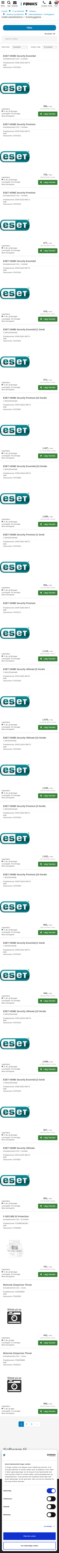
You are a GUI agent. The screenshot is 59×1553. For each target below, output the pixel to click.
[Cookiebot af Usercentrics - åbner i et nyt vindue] (42, 1455)
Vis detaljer (48, 1526)
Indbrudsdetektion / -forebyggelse (41, 14)
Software (32, 11)
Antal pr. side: (36, 47)
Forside (4, 11)
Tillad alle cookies (29, 1536)
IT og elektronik (18, 11)
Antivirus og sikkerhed (15, 14)
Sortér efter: (6, 47)
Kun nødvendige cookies (29, 1546)
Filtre (29, 27)
